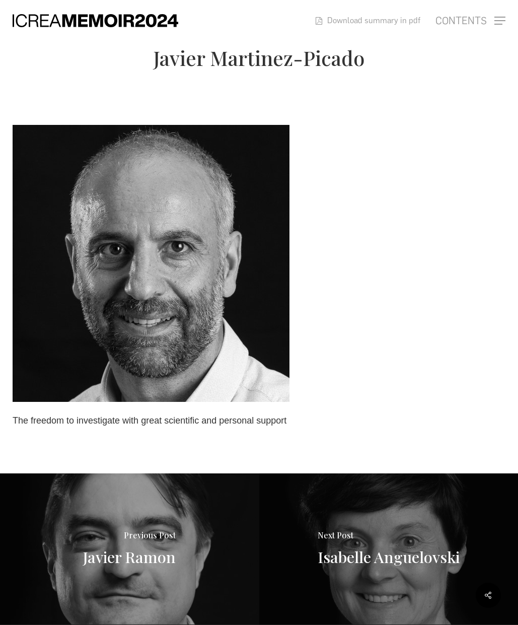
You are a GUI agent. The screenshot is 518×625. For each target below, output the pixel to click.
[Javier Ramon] (129, 548)
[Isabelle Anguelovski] (389, 548)
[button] (470, 21)
